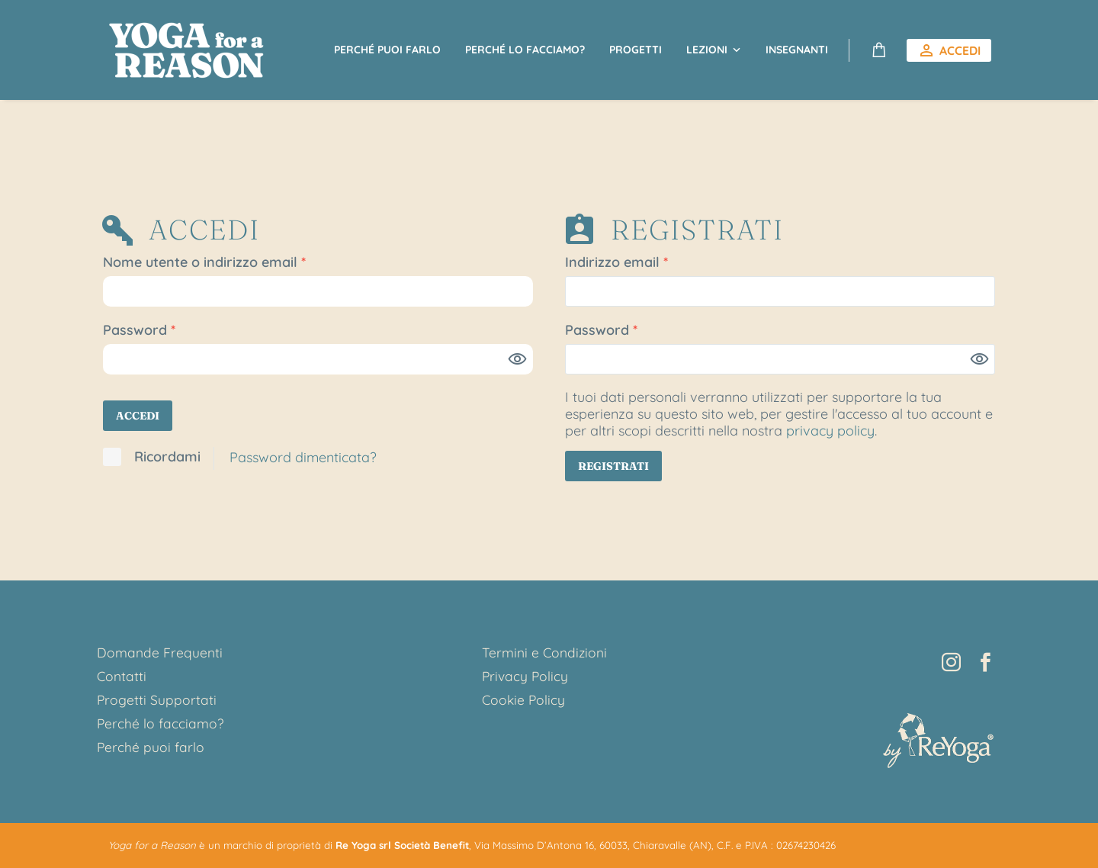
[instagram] (951, 662)
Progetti (635, 49)
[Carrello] (879, 50)
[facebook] (985, 662)
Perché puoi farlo (387, 49)
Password (168, 330)
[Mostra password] (517, 359)
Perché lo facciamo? (525, 49)
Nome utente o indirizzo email (233, 262)
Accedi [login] (137, 416)
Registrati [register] (613, 466)
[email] (780, 291)
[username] (318, 291)
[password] (318, 359)
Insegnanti (797, 49)
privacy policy (830, 430)
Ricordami (167, 456)
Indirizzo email (645, 262)
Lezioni (706, 49)
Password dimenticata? (303, 457)
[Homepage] (187, 49)
